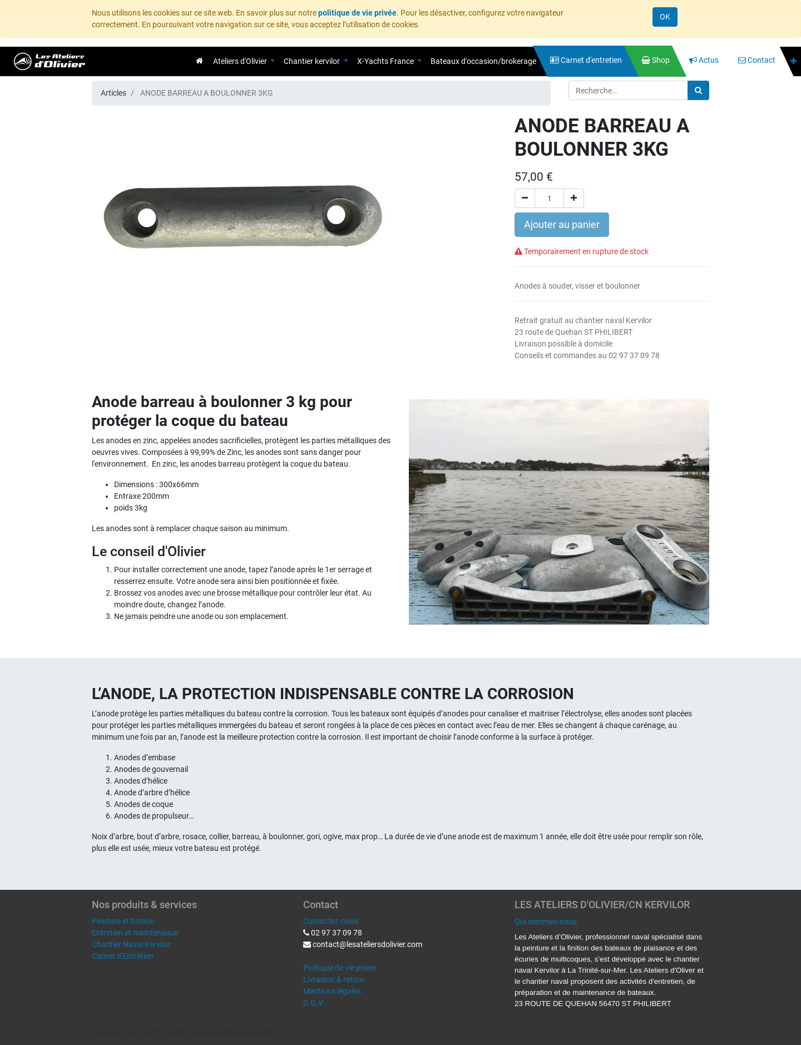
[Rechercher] (698, 90)
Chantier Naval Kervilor (131, 944)
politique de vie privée (357, 12)
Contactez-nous (330, 921)
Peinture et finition (123, 921)
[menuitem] (199, 60)
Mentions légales (332, 991)
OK (665, 16)
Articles (113, 92)
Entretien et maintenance (135, 932)
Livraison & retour (333, 979)
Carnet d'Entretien (123, 956)
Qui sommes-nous (546, 921)
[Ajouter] (573, 198)
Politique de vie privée (340, 967)
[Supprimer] (525, 198)
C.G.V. (313, 1002)
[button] (793, 61)
